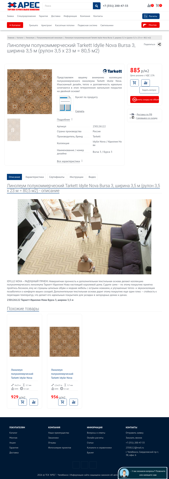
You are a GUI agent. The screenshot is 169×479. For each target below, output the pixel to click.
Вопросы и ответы (96, 432)
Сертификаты (56, 177)
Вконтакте (76, 464)
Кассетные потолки (64, 25)
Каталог (13, 432)
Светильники (107, 25)
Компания (85, 16)
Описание (14, 177)
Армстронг (46, 25)
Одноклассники (93, 464)
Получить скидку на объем (145, 99)
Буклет (90, 452)
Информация (70, 16)
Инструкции (76, 177)
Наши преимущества (58, 432)
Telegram (84, 464)
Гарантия (43, 16)
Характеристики (34, 177)
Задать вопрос (149, 89)
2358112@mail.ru (135, 447)
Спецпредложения (26, 16)
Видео (92, 177)
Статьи (90, 442)
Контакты (98, 16)
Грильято (33, 25)
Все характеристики (68, 161)
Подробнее (63, 119)
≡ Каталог (15, 25)
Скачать (79, 111)
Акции (12, 442)
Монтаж (150, 25)
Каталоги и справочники (99, 447)
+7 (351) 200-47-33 (115, 6)
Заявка (10, 16)
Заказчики (53, 437)
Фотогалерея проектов (59, 447)
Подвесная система (87, 25)
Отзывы (52, 442)
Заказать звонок (134, 437)
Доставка (55, 16)
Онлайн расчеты (95, 437)
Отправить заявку (134, 432)
